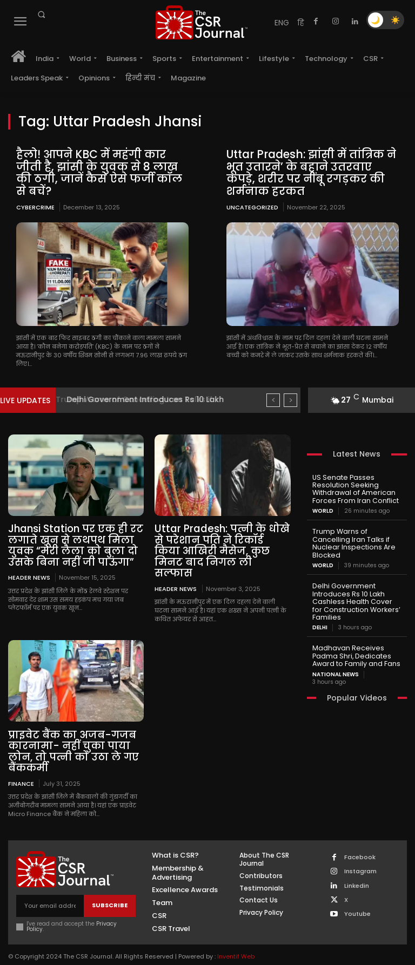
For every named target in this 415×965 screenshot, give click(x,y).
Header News (29, 575)
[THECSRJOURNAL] (201, 22)
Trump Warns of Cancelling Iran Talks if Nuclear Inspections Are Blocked (351, 540)
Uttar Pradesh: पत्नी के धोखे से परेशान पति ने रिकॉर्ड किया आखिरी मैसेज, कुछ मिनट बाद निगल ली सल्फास (221, 544)
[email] (50, 891)
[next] (290, 399)
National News (335, 668)
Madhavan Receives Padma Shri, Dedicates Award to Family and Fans (355, 650)
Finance (21, 768)
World (322, 509)
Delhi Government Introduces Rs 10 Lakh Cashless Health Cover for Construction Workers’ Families (355, 596)
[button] (41, 14)
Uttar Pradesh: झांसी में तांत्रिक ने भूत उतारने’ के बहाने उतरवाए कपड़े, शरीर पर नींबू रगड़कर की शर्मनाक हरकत (309, 172)
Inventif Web (236, 941)
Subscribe (110, 890)
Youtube (357, 899)
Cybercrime (35, 206)
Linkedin (356, 871)
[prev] (273, 399)
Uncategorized (252, 206)
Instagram (360, 857)
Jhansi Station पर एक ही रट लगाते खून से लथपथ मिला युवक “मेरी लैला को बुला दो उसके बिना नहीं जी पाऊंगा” (73, 544)
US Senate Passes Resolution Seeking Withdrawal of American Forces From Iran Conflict (353, 487)
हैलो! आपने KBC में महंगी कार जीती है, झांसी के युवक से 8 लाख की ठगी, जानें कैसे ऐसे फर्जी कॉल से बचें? (97, 172)
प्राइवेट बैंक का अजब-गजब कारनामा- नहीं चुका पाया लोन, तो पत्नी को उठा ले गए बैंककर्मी (70, 737)
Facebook (360, 842)
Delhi (319, 622)
